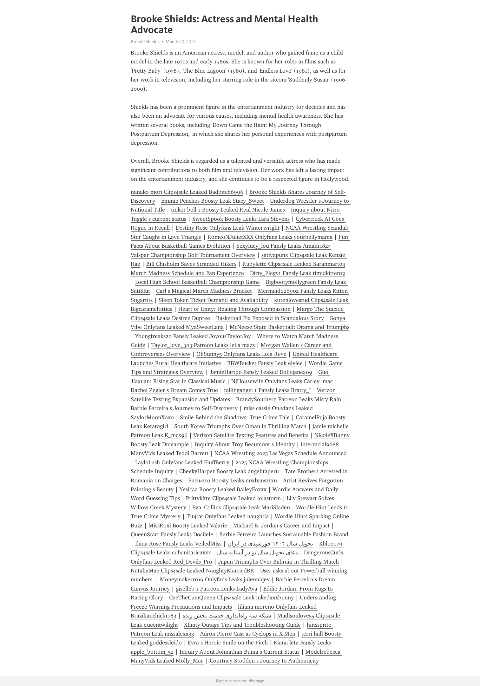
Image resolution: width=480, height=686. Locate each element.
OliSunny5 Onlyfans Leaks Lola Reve (241, 353)
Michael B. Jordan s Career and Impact (281, 525)
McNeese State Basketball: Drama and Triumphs (289, 326)
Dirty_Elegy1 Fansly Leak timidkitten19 (297, 273)
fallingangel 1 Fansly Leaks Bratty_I (267, 390)
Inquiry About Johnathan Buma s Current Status (239, 651)
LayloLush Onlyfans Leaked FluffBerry (182, 462)
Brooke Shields (145, 41)
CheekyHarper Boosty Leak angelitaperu (229, 471)
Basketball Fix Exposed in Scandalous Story (270, 318)
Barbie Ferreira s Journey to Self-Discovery (184, 408)
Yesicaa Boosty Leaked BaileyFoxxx (223, 489)
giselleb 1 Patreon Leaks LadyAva (216, 588)
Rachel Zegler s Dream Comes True (174, 390)
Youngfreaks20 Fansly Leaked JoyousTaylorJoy (193, 336)
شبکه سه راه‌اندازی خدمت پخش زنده (226, 615)
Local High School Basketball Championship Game (197, 281)
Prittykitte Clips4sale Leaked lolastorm (233, 498)
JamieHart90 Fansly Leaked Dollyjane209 (261, 372)
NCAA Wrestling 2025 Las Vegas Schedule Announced (280, 453)
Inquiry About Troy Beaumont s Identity (245, 444)
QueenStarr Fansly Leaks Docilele (172, 534)
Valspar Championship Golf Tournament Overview (193, 255)
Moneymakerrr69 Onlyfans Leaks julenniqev (215, 579)
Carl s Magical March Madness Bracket (204, 290)
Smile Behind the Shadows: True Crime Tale (235, 417)
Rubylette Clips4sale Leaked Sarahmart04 (293, 263)
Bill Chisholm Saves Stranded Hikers (191, 263)
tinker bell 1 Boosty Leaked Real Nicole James (228, 209)
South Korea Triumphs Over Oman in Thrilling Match (240, 426)
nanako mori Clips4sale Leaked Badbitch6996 (187, 191)
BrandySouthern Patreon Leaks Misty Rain (288, 399)
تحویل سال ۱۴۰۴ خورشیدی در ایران (270, 543)
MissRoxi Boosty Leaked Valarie (187, 525)
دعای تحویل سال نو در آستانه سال (257, 552)
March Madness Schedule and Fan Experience (187, 273)
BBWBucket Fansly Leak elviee (265, 363)
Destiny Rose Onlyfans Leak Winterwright (227, 227)
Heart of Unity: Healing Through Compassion (234, 308)
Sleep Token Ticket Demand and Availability (213, 300)
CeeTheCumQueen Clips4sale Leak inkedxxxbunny (231, 597)
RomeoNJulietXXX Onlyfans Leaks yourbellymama (269, 236)
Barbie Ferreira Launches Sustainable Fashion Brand (283, 534)
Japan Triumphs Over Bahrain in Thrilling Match (278, 561)
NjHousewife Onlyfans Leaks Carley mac (282, 381)
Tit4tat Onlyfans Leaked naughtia (228, 516)
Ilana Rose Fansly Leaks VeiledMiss (178, 543)
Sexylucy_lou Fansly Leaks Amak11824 (283, 245)
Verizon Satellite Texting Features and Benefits (251, 435)
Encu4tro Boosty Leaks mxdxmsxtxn (232, 480)
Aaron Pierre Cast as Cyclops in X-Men (247, 633)
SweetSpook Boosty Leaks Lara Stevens (241, 218)
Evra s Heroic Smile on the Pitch (228, 642)
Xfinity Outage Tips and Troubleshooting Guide (242, 624)
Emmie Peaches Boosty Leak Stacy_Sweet (212, 200)
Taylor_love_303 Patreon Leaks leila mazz (203, 345)
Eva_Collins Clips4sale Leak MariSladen (241, 507)
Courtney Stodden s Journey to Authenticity (264, 660)
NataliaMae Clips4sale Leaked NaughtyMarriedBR (192, 570)
